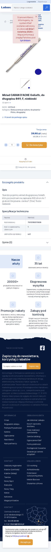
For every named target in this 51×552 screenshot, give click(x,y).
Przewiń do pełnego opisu (14, 117)
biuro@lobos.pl (17, 524)
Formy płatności (34, 444)
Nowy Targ (8, 489)
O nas (6, 420)
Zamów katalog (33, 436)
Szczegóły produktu (13, 182)
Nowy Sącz (9, 481)
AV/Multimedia (33, 469)
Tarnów (7, 477)
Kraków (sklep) (10, 473)
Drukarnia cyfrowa (34, 483)
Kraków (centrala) (11, 469)
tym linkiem (25, 40)
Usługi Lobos (34, 461)
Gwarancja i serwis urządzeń (35, 452)
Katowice (8, 496)
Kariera (7, 432)
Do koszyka (34, 145)
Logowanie (31, 2)
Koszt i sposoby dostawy (34, 425)
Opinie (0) (7, 242)
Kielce (6, 492)
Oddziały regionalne (13, 465)
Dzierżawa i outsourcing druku (35, 474)
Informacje (10, 415)
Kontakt (8, 461)
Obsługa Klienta (35, 415)
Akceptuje (25, 542)
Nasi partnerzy (10, 443)
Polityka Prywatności (13, 428)
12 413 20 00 (13, 521)
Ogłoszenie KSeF (34, 440)
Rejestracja (42, 2)
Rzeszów (8, 485)
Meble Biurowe (33, 479)
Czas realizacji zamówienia (33, 431)
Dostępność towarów (36, 448)
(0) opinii (6, 103)
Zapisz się (33, 366)
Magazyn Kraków (11, 500)
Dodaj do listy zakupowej (25, 167)
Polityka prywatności (19, 536)
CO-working (32, 465)
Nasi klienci (9, 439)
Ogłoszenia (9, 435)
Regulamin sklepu (11, 424)
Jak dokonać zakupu (35, 420)
